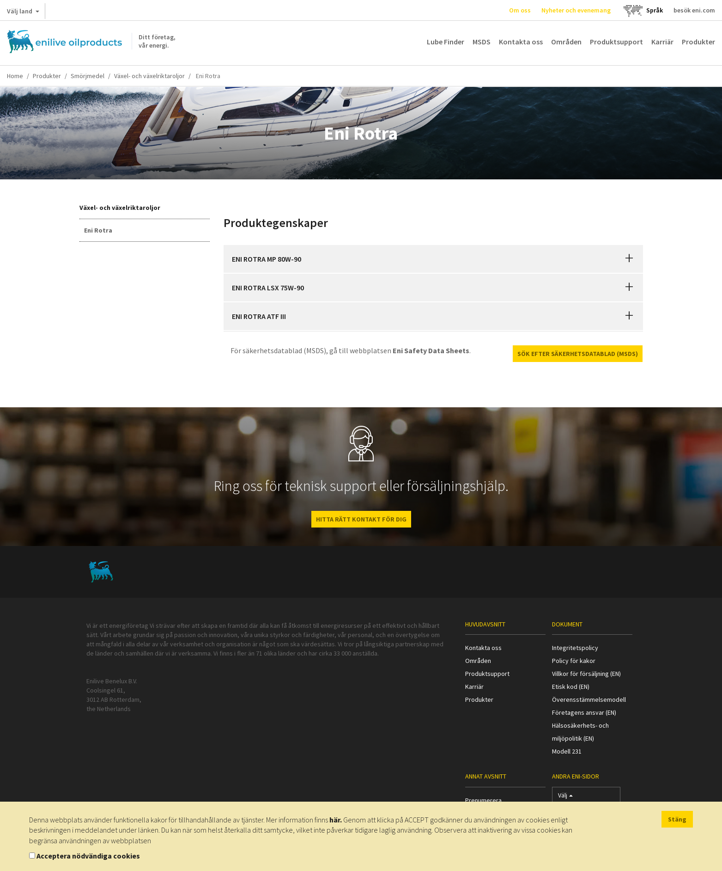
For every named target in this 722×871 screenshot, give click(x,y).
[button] (629, 258)
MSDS (482, 41)
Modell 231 (567, 751)
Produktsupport (616, 41)
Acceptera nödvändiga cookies (88, 855)
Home (15, 76)
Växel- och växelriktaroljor (149, 76)
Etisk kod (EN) (570, 686)
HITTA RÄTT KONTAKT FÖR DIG (361, 519)
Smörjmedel (87, 76)
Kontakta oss (521, 41)
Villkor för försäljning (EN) (586, 673)
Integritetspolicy (575, 648)
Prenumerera (483, 800)
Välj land (23, 13)
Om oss (520, 10)
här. (335, 819)
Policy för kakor (573, 660)
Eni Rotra (98, 230)
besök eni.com (694, 10)
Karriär (662, 41)
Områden (566, 41)
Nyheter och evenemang (576, 10)
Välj (565, 797)
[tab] (433, 259)
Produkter (698, 41)
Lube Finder (445, 41)
